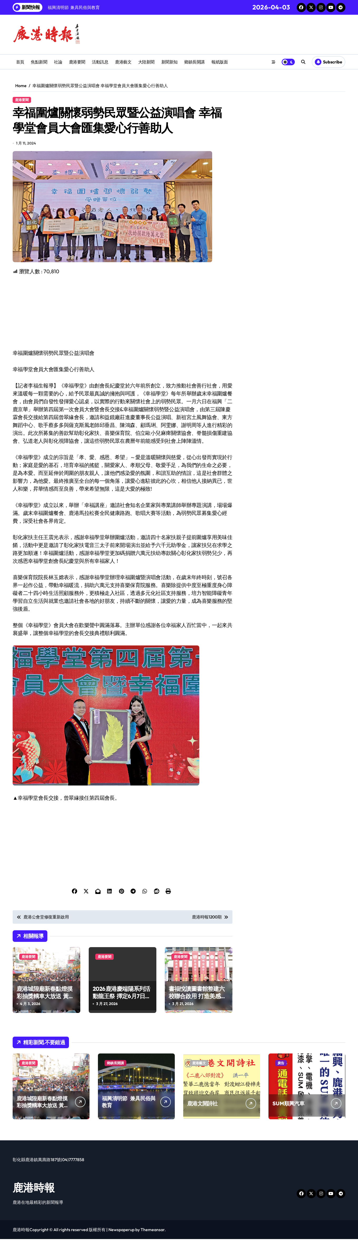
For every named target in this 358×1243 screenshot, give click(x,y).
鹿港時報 (34, 1191)
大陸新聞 (146, 61)
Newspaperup (121, 1233)
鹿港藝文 (123, 61)
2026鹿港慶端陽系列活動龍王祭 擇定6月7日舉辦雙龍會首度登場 (122, 1000)
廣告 (280, 1067)
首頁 (20, 61)
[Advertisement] (123, 316)
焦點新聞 (39, 61)
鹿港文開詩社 (202, 1107)
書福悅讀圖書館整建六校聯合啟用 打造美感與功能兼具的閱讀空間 (197, 1000)
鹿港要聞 (77, 61)
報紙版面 (219, 61)
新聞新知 (169, 61)
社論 (58, 61)
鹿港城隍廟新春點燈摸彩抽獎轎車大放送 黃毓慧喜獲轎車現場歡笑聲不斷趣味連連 (45, 1004)
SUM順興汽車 (288, 1107)
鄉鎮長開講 (194, 61)
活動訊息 (100, 61)
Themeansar (153, 1233)
